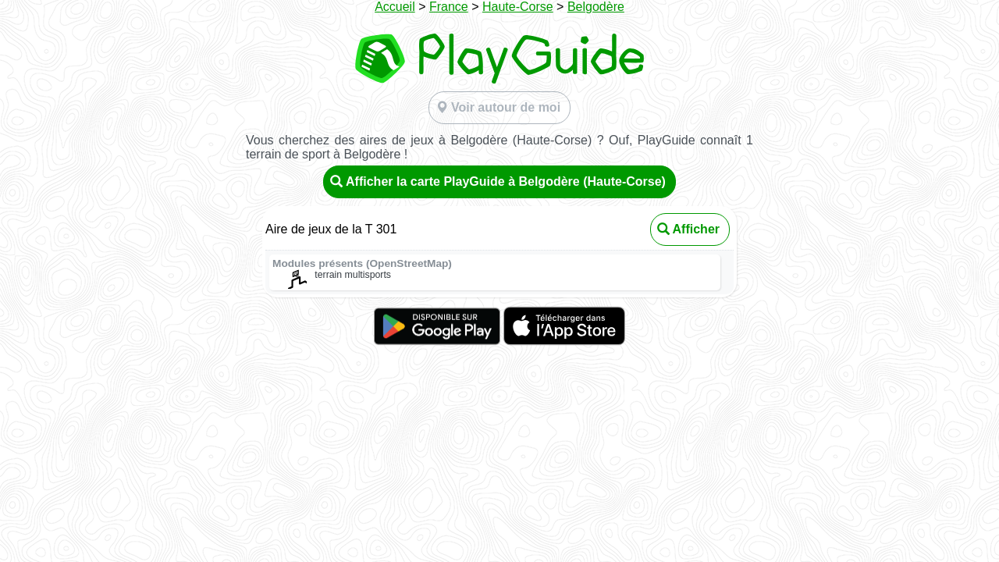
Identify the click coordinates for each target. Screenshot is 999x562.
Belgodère (595, 6)
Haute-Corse (517, 6)
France (448, 6)
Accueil (395, 6)
